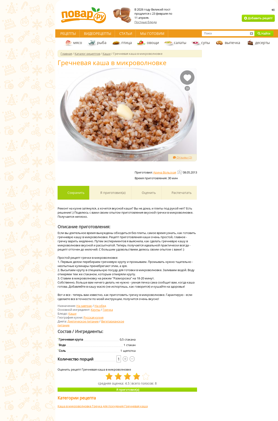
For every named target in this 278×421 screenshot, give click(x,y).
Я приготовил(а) (112, 192)
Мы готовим (152, 33)
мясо (77, 42)
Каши (72, 313)
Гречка (108, 310)
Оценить (148, 192)
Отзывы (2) (182, 157)
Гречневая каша (136, 406)
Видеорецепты (97, 33)
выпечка (232, 42)
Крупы (95, 310)
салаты (180, 42)
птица (126, 42)
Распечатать (181, 192)
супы (205, 42)
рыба (101, 42)
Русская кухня (93, 317)
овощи (153, 42)
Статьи (125, 33)
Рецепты (68, 33)
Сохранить (75, 192)
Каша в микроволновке (75, 406)
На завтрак (84, 306)
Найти (264, 33)
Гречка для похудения (108, 406)
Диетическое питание (83, 321)
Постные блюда (145, 22)
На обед (100, 306)
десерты (262, 42)
